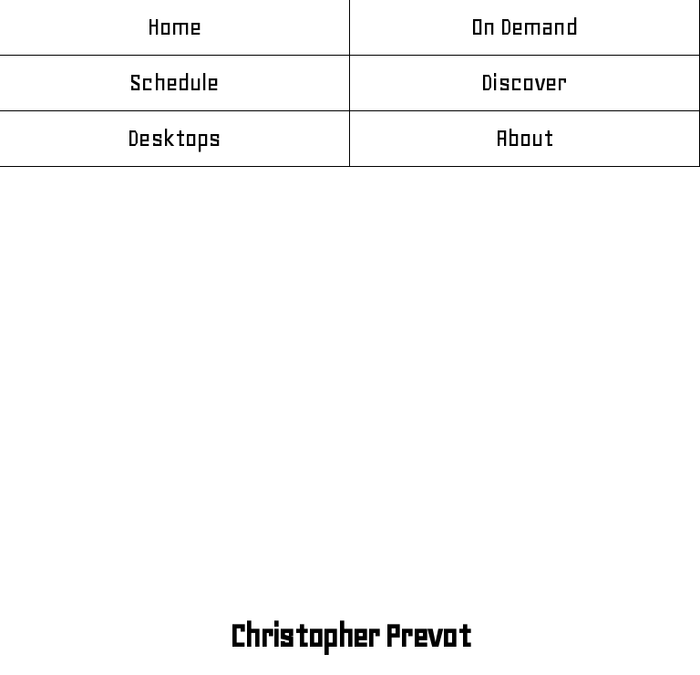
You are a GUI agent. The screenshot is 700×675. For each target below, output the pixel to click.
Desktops (174, 139)
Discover (524, 83)
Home (175, 27)
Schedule (174, 83)
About (525, 139)
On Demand (524, 27)
